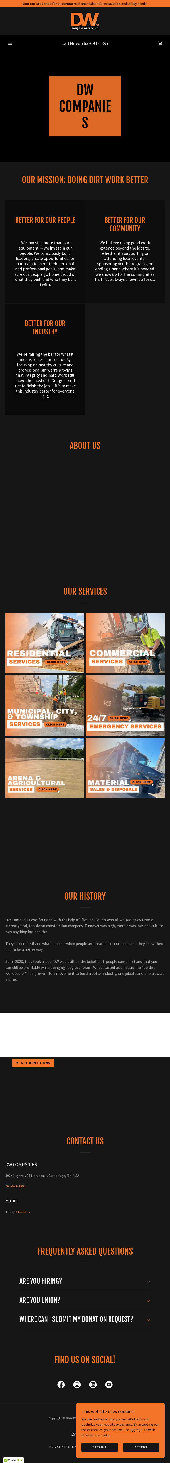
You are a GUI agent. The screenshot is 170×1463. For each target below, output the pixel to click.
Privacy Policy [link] (62, 1447)
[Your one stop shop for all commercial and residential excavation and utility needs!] (85, 3)
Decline (99, 1447)
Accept (141, 1447)
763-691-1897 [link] (95, 43)
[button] (9, 43)
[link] (85, 21)
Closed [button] (21, 1212)
